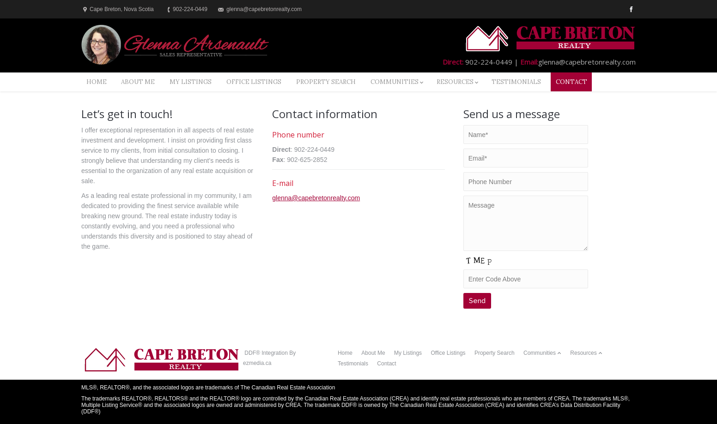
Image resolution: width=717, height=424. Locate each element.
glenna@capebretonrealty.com (316, 198)
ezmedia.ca (257, 363)
